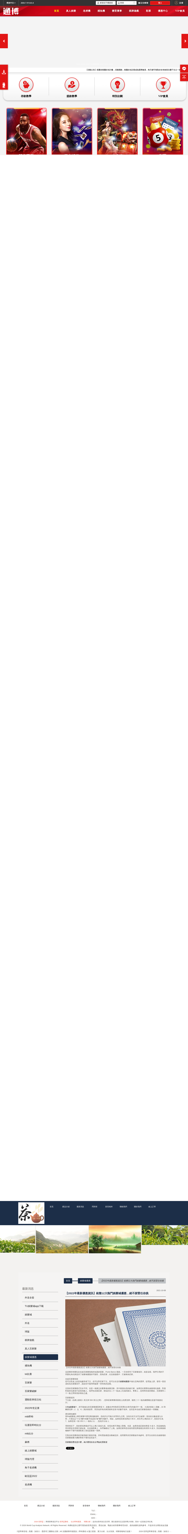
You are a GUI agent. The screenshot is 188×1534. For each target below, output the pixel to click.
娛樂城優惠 (85, 1281)
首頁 (51, 1207)
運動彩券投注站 (33, 1399)
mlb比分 (29, 1433)
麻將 (27, 1442)
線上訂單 (152, 1207)
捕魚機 (28, 1365)
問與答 (94, 1207)
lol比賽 (28, 1374)
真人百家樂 (31, 1348)
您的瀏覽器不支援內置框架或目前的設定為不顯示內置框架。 (94, 77)
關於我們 (137, 1207)
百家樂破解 (31, 1391)
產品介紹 (66, 1207)
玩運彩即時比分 (33, 1425)
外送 (27, 1323)
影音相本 (109, 1207)
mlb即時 (29, 1416)
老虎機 (28, 1484)
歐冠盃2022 (31, 1476)
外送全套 (29, 1297)
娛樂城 (28, 1314)
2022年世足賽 (32, 1408)
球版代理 (29, 1459)
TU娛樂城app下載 (34, 1306)
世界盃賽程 (64, 1522)
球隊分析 (87, 1522)
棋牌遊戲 (29, 1340)
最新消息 (80, 1207)
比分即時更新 (76, 1522)
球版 (27, 1331)
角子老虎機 (31, 1467)
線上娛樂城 (31, 1450)
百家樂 (28, 1382)
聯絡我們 (123, 1207)
